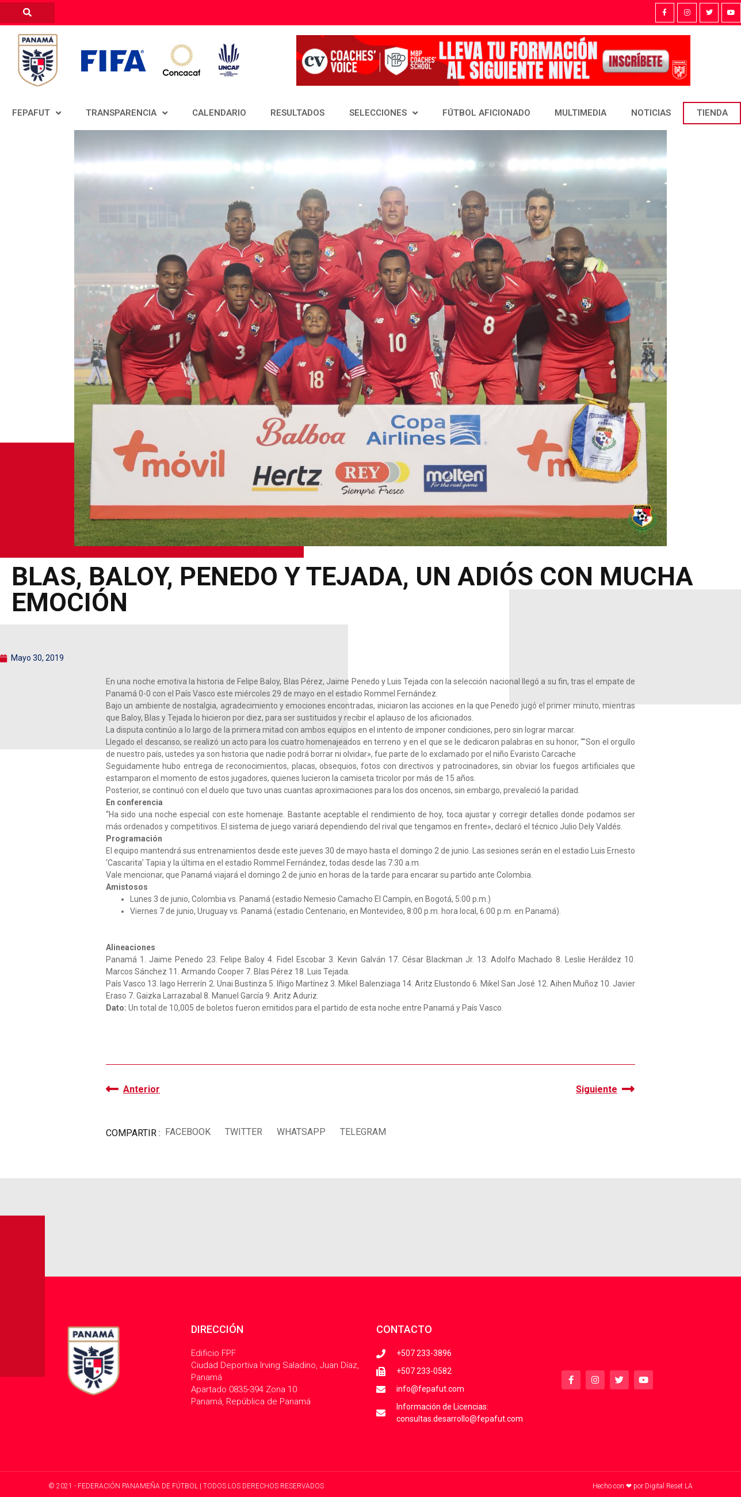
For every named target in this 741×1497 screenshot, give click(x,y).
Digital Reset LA (669, 1486)
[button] (188, 1131)
